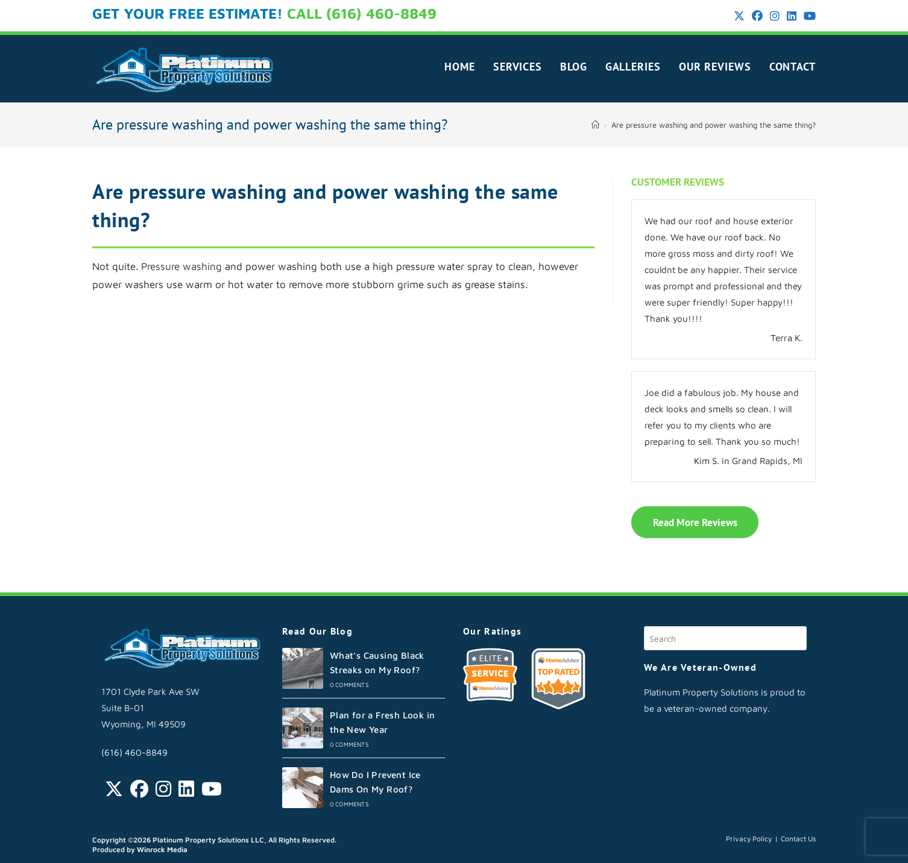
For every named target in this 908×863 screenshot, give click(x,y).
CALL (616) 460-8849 (362, 13)
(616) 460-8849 (134, 752)
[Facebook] (139, 789)
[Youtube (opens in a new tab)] (808, 16)
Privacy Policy (749, 838)
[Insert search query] (725, 638)
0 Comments (349, 684)
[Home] (595, 125)
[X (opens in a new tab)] (739, 16)
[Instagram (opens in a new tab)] (774, 16)
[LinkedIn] (186, 789)
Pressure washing (181, 266)
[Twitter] (114, 789)
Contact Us (798, 838)
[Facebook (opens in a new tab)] (757, 16)
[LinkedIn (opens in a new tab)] (791, 16)
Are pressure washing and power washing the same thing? (713, 125)
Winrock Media (162, 849)
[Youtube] (211, 789)
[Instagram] (163, 789)
